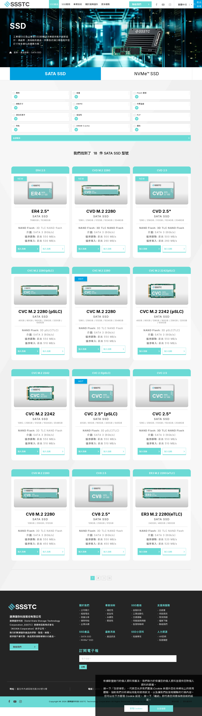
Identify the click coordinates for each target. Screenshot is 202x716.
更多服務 (97, 4)
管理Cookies (136, 708)
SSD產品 (46, 4)
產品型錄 (24, 52)
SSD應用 (57, 4)
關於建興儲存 (83, 4)
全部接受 (161, 708)
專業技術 (69, 4)
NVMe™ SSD (146, 73)
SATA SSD (36, 52)
